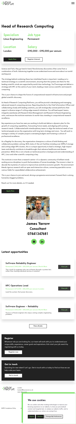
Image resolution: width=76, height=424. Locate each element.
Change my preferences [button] (54, 416)
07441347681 (38, 234)
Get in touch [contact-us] (13, 375)
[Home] (8, 3)
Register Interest (34, 59)
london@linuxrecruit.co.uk (25, 390)
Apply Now (12, 59)
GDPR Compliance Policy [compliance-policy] (8, 408)
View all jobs (38, 326)
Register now (13, 352)
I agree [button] (31, 416)
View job (64, 269)
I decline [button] (40, 416)
